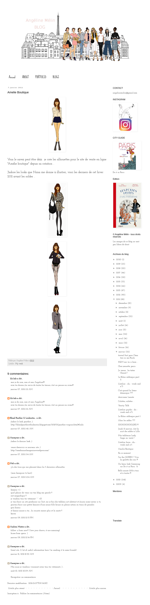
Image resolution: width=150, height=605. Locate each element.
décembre (123, 303)
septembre (123, 316)
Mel (12, 463)
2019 (118, 264)
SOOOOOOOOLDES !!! (128, 425)
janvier (122, 352)
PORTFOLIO (40, 77)
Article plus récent (16, 588)
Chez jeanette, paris (126, 366)
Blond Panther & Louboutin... (23, 418)
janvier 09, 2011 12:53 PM (22, 518)
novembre (123, 308)
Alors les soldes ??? (126, 420)
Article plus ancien (97, 588)
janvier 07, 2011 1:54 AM (22, 454)
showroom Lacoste (126, 397)
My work (19, 364)
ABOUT (25, 77)
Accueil (12, 77)
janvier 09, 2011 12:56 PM (22, 537)
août (121, 321)
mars (121, 343)
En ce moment (124, 453)
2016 (118, 277)
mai (121, 334)
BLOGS (56, 77)
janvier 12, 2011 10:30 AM (22, 554)
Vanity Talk (123, 406)
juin (121, 330)
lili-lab (13, 379)
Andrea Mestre (17, 527)
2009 (119, 484)
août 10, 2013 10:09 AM (21, 571)
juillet (122, 325)
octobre (122, 312)
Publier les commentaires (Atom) (35, 593)
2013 (118, 290)
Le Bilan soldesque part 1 (129, 416)
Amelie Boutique (125, 449)
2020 (119, 260)
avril (121, 338)
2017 (118, 273)
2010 (118, 480)
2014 (118, 286)
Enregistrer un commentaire (23, 577)
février (122, 347)
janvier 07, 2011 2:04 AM (22, 477)
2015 (118, 282)
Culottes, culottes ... (126, 401)
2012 (118, 295)
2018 (118, 268)
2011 (118, 299)
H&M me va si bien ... (128, 362)
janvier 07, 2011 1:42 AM (22, 429)
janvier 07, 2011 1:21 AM (22, 389)
